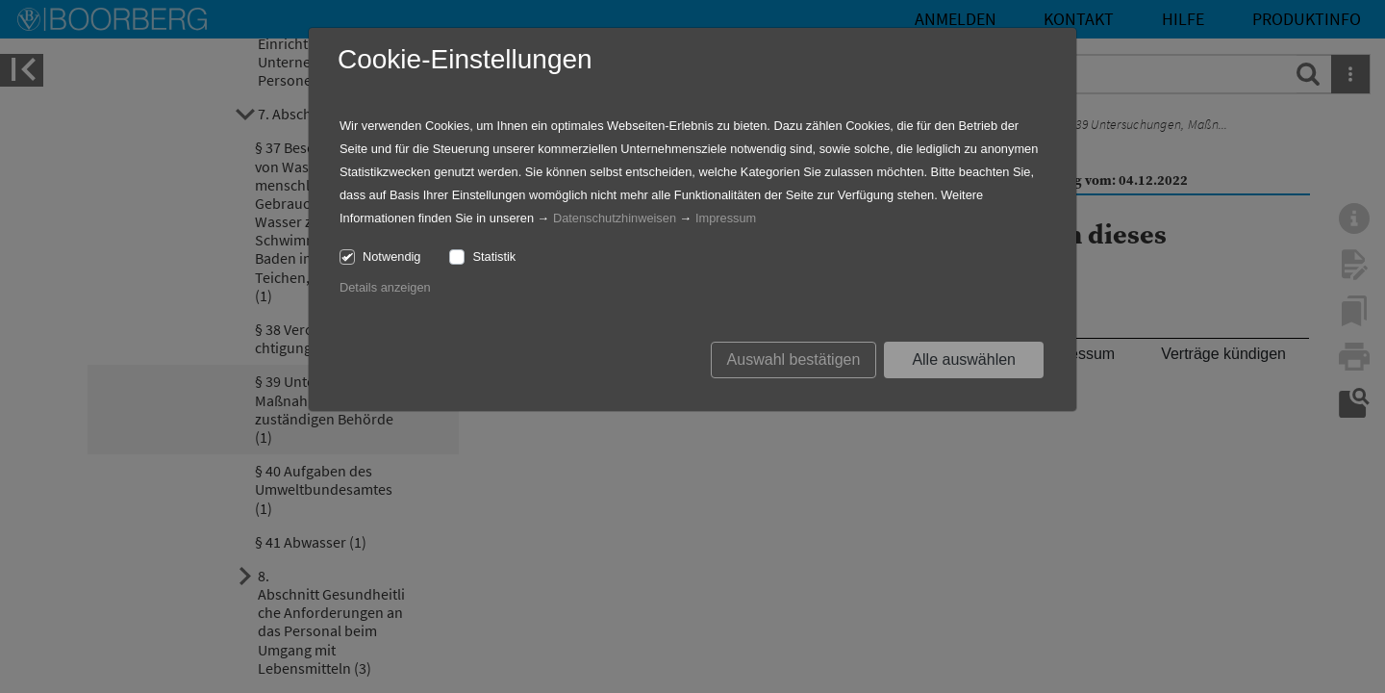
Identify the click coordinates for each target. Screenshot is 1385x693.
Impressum (725, 218)
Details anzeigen (385, 287)
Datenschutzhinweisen (614, 218)
